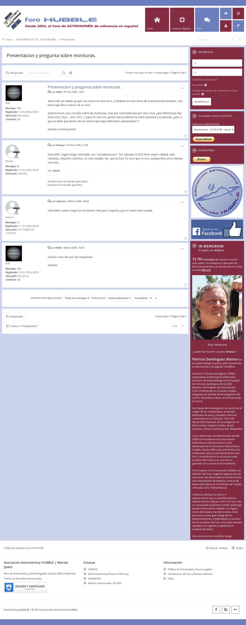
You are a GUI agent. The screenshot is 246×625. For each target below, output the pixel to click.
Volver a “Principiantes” (23, 326)
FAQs (171, 578)
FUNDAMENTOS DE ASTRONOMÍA (36, 39)
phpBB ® (23, 609)
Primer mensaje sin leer (139, 72)
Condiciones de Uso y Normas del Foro (190, 574)
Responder (16, 72)
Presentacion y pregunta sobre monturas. (51, 55)
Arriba (239, 548)
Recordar (199, 85)
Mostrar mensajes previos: (60, 298)
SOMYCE (93, 569)
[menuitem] (226, 13)
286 (19, 108)
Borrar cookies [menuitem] (219, 548)
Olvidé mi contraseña (204, 79)
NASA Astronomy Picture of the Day (108, 574)
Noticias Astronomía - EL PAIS (104, 583)
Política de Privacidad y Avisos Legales (190, 569)
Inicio (9, 39)
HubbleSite (94, 578)
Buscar (63, 72)
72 (18, 222)
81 (18, 166)
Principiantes (67, 39)
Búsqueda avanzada (70, 72)
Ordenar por (111, 298)
